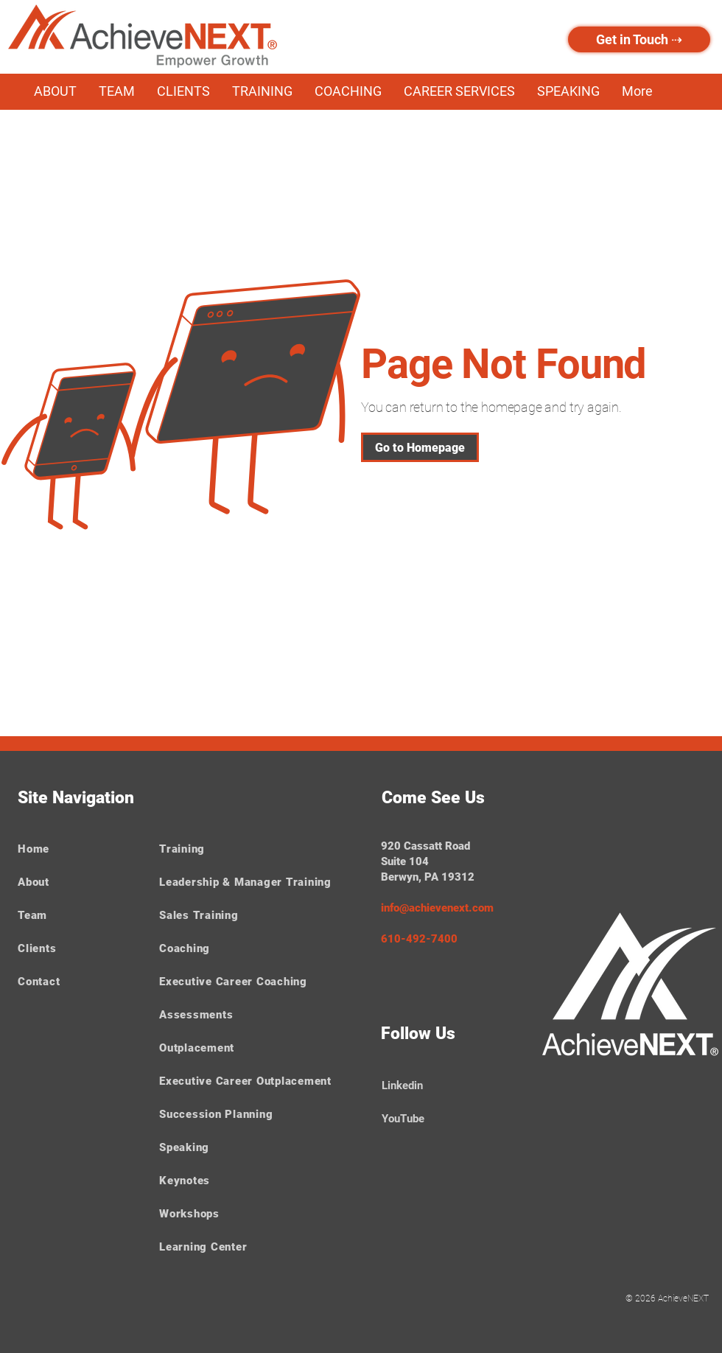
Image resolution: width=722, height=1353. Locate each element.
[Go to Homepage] (420, 447)
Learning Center (203, 1247)
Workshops (189, 1213)
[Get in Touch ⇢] (639, 39)
